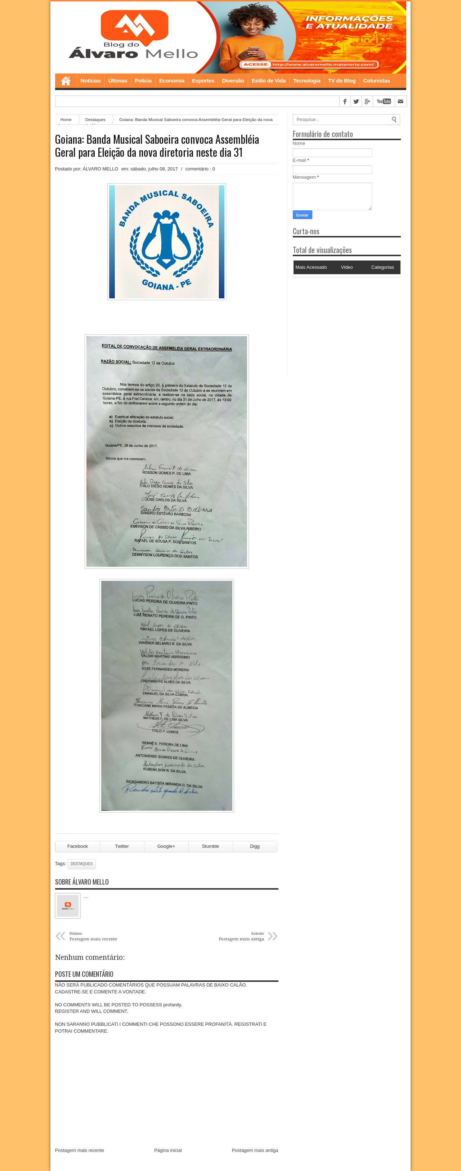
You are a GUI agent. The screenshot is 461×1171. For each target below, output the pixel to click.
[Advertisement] (338, 322)
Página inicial (168, 1150)
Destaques (82, 864)
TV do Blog (342, 80)
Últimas (117, 80)
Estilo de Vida (269, 80)
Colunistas (376, 80)
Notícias (91, 80)
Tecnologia (307, 80)
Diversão (233, 80)
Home (66, 81)
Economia (171, 80)
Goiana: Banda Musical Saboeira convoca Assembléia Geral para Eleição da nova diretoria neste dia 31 (157, 146)
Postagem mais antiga (255, 1150)
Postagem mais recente (79, 1150)
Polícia (143, 80)
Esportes (203, 80)
